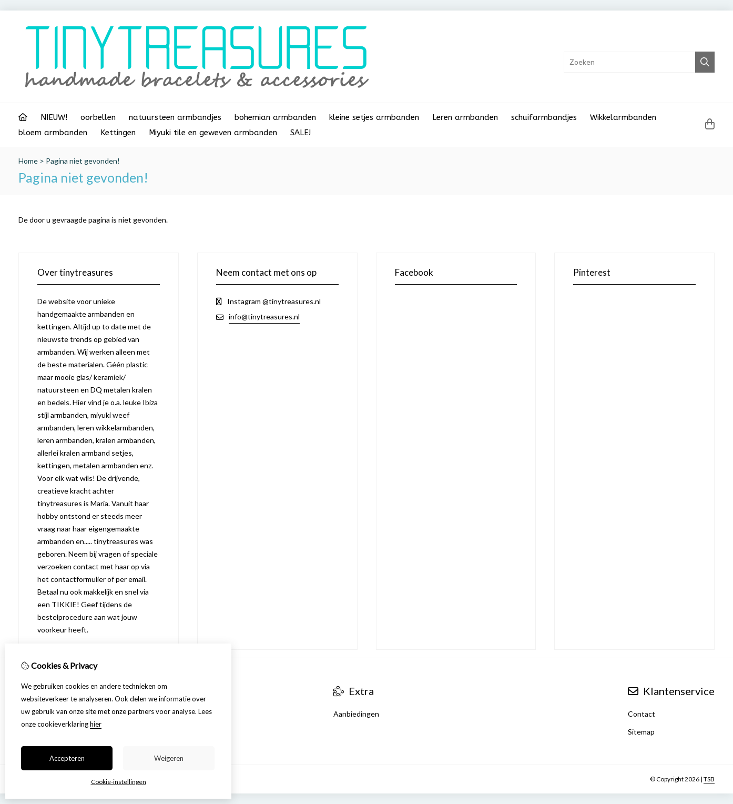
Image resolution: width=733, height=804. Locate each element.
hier (95, 724)
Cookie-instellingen (118, 782)
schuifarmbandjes (544, 117)
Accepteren (67, 758)
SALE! (300, 132)
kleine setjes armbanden (374, 117)
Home (28, 160)
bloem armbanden (52, 132)
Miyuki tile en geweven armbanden (213, 132)
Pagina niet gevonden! (83, 160)
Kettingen (118, 132)
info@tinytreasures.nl (264, 316)
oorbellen (98, 117)
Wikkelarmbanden (623, 117)
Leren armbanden (465, 117)
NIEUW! (53, 117)
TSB (709, 779)
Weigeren (169, 758)
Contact (641, 713)
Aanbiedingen (356, 713)
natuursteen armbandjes (175, 117)
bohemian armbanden (275, 117)
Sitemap (641, 731)
